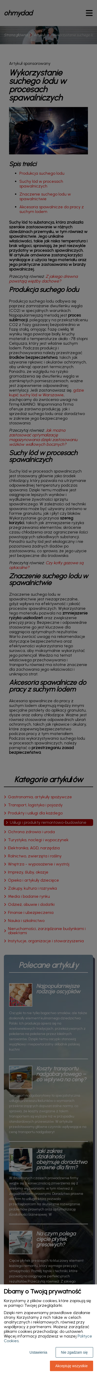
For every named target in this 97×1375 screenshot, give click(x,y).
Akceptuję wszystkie (71, 1366)
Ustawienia (38, 1352)
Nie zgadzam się (74, 1352)
